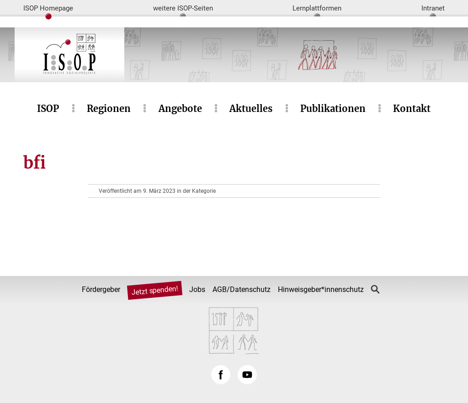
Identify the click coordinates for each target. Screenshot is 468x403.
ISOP (48, 108)
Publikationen (333, 108)
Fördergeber (101, 289)
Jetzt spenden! (155, 290)
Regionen (109, 108)
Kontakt (412, 108)
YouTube (247, 374)
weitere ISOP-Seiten (183, 8)
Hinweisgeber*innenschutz (321, 289)
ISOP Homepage (48, 8)
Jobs (197, 289)
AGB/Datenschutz (242, 289)
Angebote (180, 108)
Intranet (433, 8)
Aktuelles (250, 108)
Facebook (220, 374)
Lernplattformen (316, 8)
